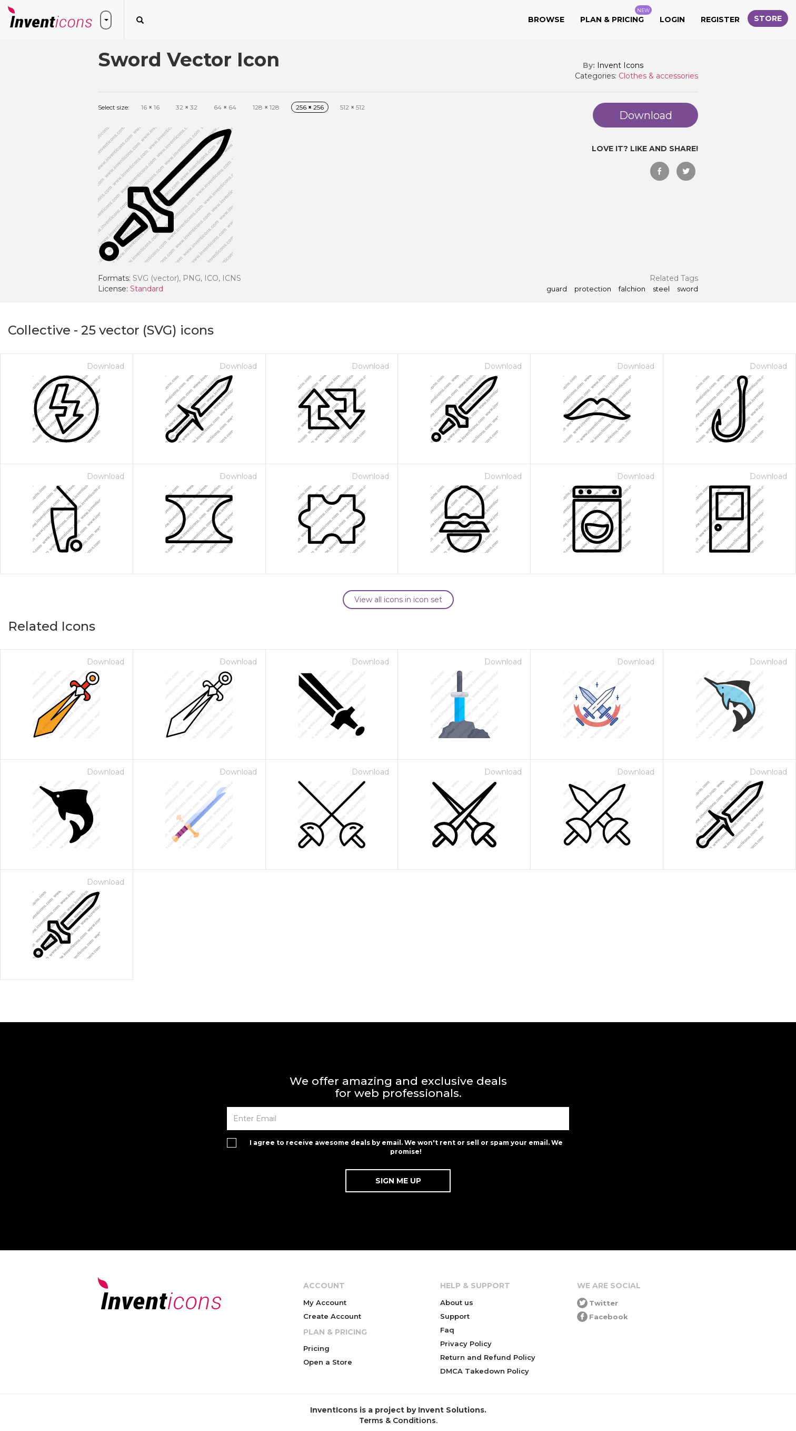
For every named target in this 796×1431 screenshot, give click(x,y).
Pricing (316, 1348)
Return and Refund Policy (487, 1357)
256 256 (310, 107)
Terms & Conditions (397, 1420)
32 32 (186, 107)
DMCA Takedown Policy (484, 1371)
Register (720, 19)
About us (456, 1302)
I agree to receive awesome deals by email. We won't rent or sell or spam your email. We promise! (406, 1147)
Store (768, 18)
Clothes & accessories (658, 76)
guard (556, 289)
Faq (447, 1330)
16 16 (150, 107)
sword (687, 289)
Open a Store (327, 1362)
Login (672, 19)
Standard (146, 288)
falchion (632, 289)
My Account (324, 1302)
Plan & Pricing (616, 14)
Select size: (114, 107)
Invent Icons (620, 65)
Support (455, 1316)
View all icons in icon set (398, 599)
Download (105, 366)
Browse (546, 19)
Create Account (332, 1316)
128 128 (266, 107)
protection (592, 289)
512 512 (352, 107)
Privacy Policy (466, 1343)
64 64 (225, 107)
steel (661, 289)
